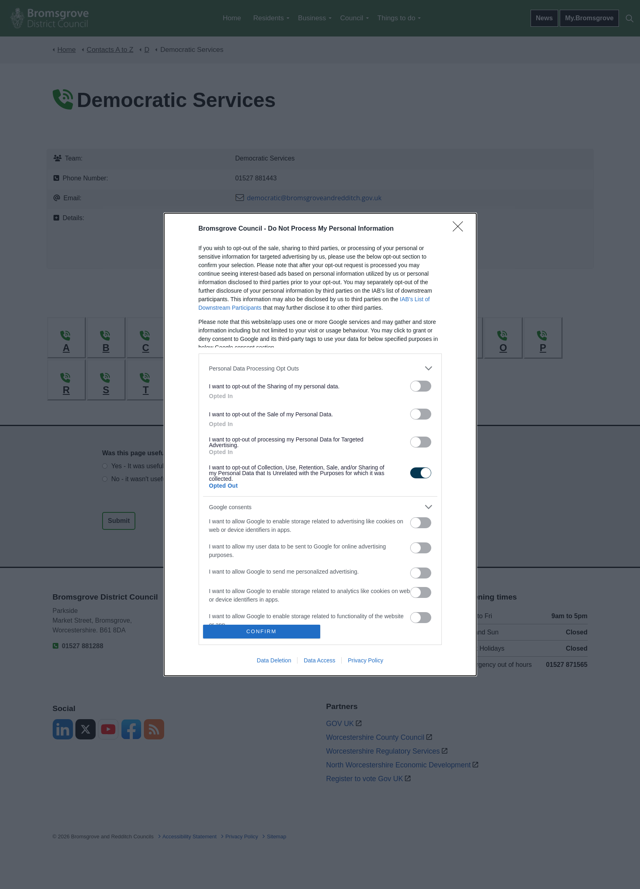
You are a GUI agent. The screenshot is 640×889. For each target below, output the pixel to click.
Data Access (319, 660)
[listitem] (320, 368)
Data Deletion (274, 660)
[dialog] (320, 444)
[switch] (420, 386)
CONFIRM (261, 631)
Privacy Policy (365, 660)
